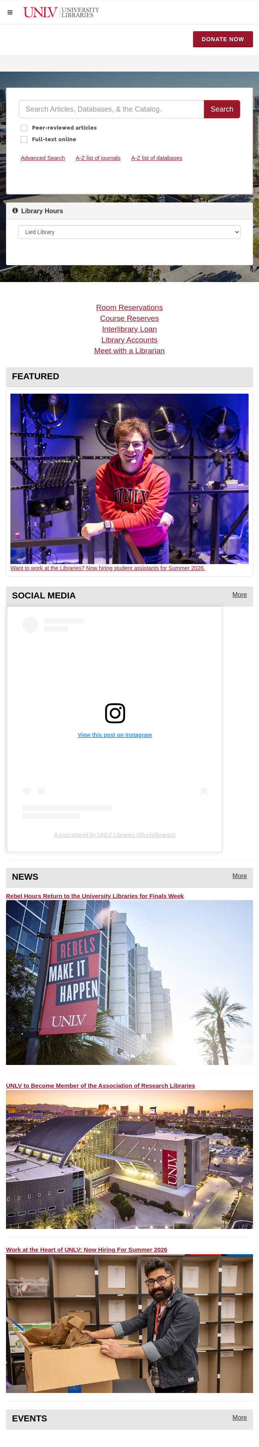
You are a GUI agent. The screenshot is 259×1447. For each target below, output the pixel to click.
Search (222, 109)
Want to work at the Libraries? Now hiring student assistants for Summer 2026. (107, 568)
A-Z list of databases (157, 158)
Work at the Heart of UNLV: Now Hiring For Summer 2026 (86, 1249)
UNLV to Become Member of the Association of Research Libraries (100, 1085)
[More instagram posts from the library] (240, 595)
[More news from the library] (240, 876)
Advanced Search (43, 158)
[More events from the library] (240, 1418)
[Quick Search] (111, 109)
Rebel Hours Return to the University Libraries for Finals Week (95, 896)
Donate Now (223, 39)
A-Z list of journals (98, 158)
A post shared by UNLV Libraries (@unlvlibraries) (114, 835)
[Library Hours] (129, 232)
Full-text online (53, 139)
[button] (10, 12)
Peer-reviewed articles (63, 128)
